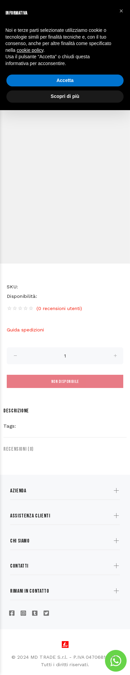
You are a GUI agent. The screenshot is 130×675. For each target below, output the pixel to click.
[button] (121, 10)
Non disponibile (65, 381)
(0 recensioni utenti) (59, 308)
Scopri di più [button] (65, 96)
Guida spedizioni (25, 329)
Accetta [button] (65, 80)
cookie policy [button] (30, 50)
